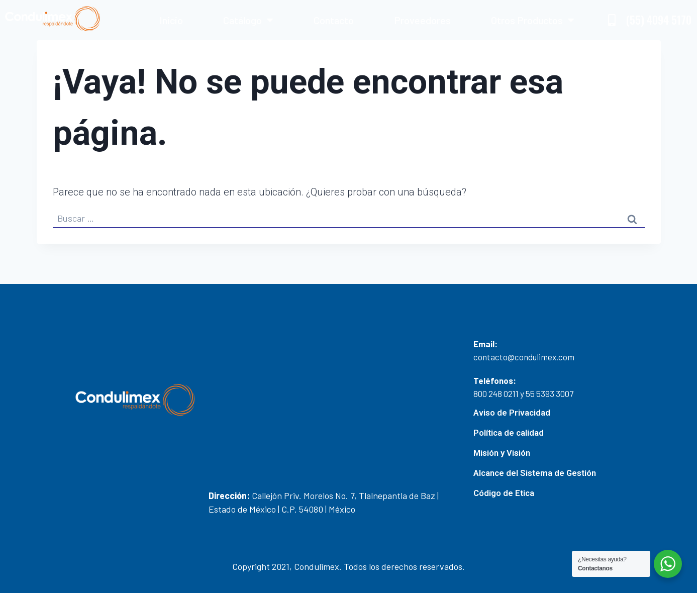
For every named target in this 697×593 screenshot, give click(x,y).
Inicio (171, 20)
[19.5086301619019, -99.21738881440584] (336, 404)
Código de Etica (504, 493)
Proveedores (422, 20)
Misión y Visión (501, 453)
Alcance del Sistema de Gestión (536, 473)
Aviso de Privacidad (512, 413)
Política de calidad (509, 433)
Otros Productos (532, 20)
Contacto (334, 20)
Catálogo (248, 20)
